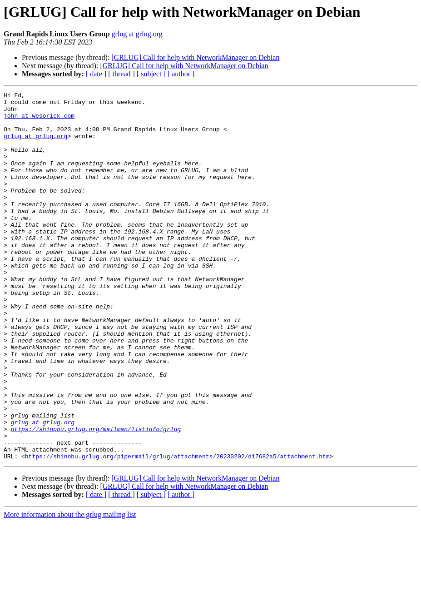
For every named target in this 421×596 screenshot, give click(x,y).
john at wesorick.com (39, 121)
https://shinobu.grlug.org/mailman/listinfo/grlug (96, 497)
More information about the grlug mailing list (70, 588)
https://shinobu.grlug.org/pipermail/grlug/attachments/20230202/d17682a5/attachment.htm (177, 530)
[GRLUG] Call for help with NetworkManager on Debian (195, 57)
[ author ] (181, 74)
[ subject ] (151, 74)
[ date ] (96, 74)
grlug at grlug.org (137, 34)
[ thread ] (121, 74)
